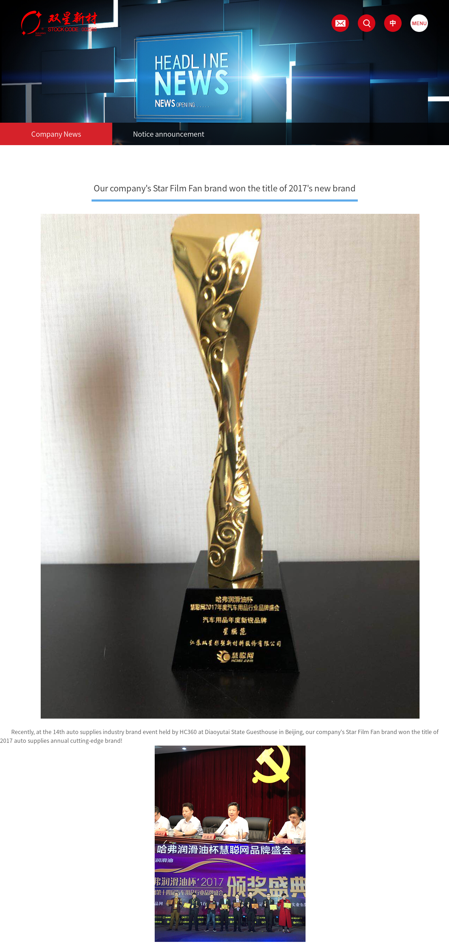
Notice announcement (168, 133)
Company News (56, 133)
